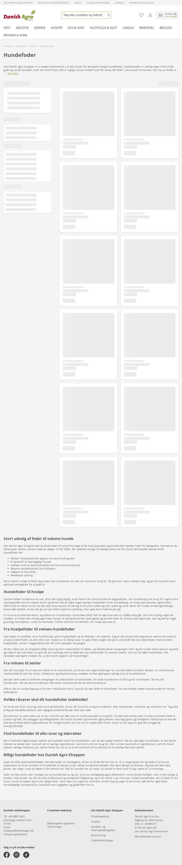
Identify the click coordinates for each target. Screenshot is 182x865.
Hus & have (76, 28)
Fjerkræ (40, 28)
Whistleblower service (148, 836)
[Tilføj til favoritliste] (141, 15)
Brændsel (146, 28)
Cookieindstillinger (102, 840)
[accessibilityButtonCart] (166, 15)
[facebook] (7, 855)
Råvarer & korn (15, 35)
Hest (7, 28)
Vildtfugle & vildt (103, 28)
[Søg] (108, 15)
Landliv (128, 28)
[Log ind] (150, 15)
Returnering (98, 835)
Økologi (166, 28)
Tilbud (77, 2)
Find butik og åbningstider (53, 2)
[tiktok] (26, 855)
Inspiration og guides (141, 2)
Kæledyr (22, 28)
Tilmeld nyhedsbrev (98, 2)
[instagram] (16, 855)
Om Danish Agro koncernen (151, 831)
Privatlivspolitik (100, 816)
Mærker (119, 2)
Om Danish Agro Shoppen (18, 2)
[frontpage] (20, 15)
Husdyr (56, 28)
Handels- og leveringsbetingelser (103, 828)
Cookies (95, 821)
